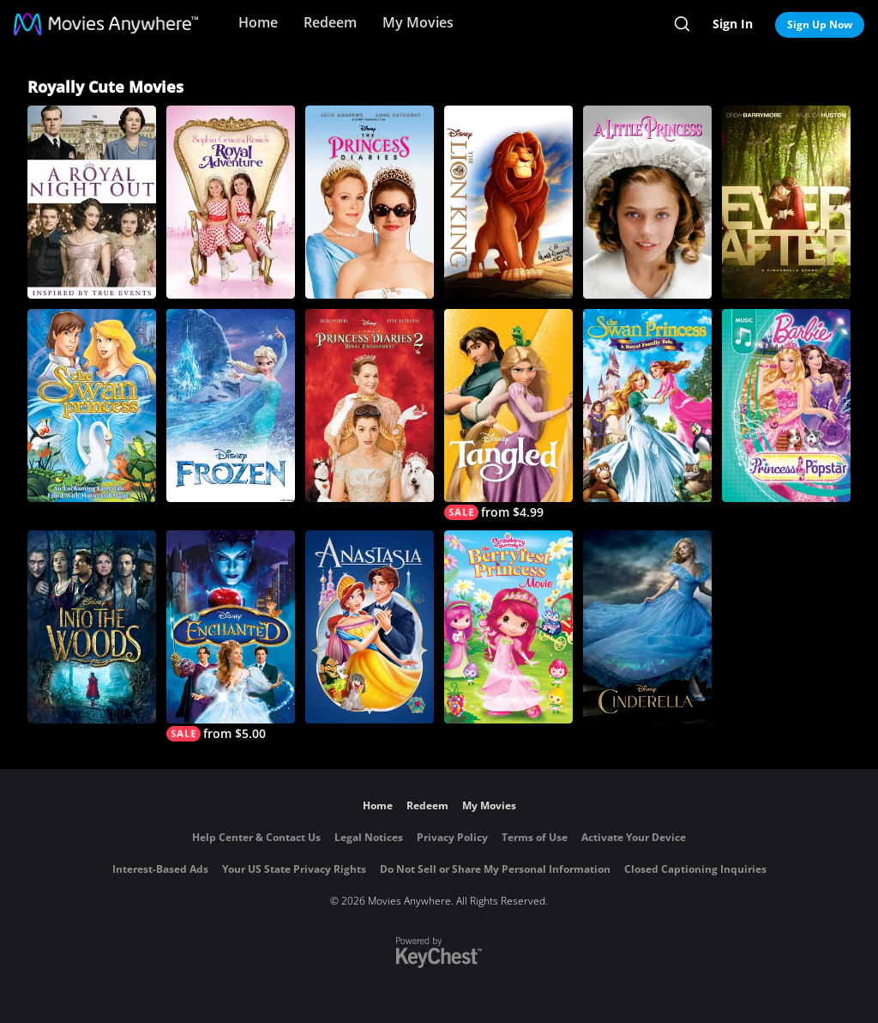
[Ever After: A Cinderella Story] (786, 202)
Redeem (330, 22)
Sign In (733, 23)
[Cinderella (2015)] (647, 626)
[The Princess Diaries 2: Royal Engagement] (369, 405)
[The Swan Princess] (91, 405)
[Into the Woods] (91, 626)
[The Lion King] (508, 202)
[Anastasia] (369, 626)
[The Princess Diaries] (369, 202)
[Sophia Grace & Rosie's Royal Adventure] (230, 202)
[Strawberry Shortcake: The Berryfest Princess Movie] (508, 626)
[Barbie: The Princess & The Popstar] (786, 405)
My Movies (418, 22)
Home (258, 22)
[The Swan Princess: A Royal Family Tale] (647, 405)
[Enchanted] (230, 636)
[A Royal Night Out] (91, 202)
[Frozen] (230, 405)
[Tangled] (508, 414)
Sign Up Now (819, 24)
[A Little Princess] (647, 202)
